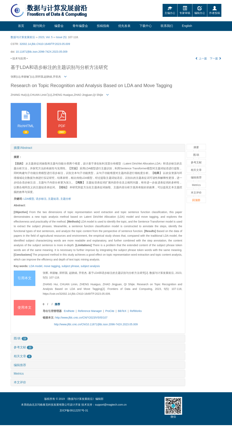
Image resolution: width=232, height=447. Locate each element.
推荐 (57, 304)
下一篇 (215, 58)
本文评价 (20, 382)
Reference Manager (90, 311)
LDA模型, (30, 198)
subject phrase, (71, 266)
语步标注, (42, 198)
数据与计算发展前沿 (23, 37)
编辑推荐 (20, 365)
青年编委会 (80, 25)
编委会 (59, 25)
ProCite (109, 311)
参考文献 (23, 347)
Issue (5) (61, 37)
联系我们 (167, 25)
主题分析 (65, 198)
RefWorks (136, 311)
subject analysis (90, 266)
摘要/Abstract (23, 147)
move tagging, (53, 266)
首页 (21, 25)
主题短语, (54, 198)
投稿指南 (103, 25)
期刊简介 (39, 25)
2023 (41, 37)
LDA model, (36, 266)
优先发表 (124, 25)
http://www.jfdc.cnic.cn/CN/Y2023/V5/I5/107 (81, 317)
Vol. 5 (49, 37)
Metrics (19, 373)
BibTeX (122, 311)
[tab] (98, 148)
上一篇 (201, 58)
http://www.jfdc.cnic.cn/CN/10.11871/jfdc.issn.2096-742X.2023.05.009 (96, 324)
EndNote (69, 311)
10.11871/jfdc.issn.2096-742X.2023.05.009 (41, 51)
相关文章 (23, 356)
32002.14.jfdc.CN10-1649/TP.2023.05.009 (45, 43)
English (187, 25)
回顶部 (196, 200)
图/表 (21, 338)
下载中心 (145, 25)
